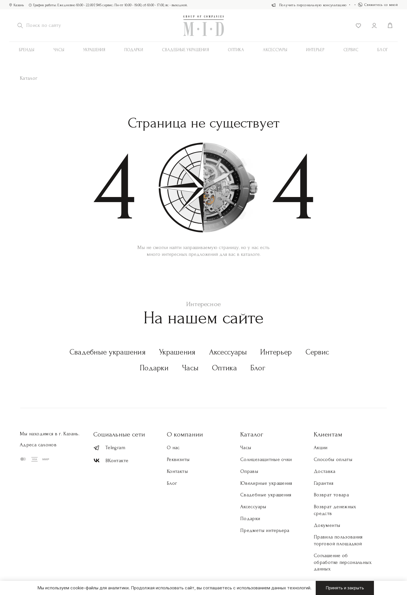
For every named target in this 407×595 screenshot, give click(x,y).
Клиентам (328, 434)
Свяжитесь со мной (378, 5)
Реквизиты (178, 459)
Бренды (26, 49)
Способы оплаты (333, 459)
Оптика (236, 49)
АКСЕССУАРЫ (275, 49)
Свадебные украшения (185, 49)
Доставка (324, 471)
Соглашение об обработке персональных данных (342, 562)
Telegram (109, 448)
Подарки (133, 49)
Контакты (177, 471)
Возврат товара (331, 494)
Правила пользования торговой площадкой (338, 540)
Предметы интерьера (264, 530)
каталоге (250, 254)
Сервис (350, 49)
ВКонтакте (110, 460)
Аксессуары (228, 352)
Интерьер (315, 49)
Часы (58, 49)
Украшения (94, 49)
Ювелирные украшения (266, 483)
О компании (185, 434)
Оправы (249, 471)
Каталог (251, 434)
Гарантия (323, 483)
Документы (327, 525)
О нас (173, 447)
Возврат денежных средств (335, 510)
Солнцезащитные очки (266, 459)
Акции (321, 447)
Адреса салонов (38, 444)
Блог (382, 49)
